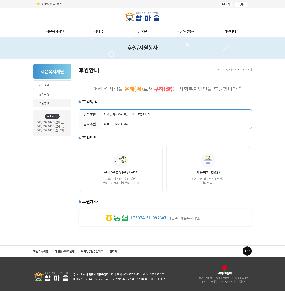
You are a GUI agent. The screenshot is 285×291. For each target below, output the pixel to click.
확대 (226, 4)
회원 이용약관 (41, 251)
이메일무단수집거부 (92, 251)
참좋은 (142, 31)
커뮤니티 (230, 31)
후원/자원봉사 (186, 31)
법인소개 (44, 85)
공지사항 (44, 94)
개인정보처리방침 (65, 251)
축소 (241, 4)
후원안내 (44, 103)
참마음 (98, 31)
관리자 (113, 251)
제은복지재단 (55, 31)
